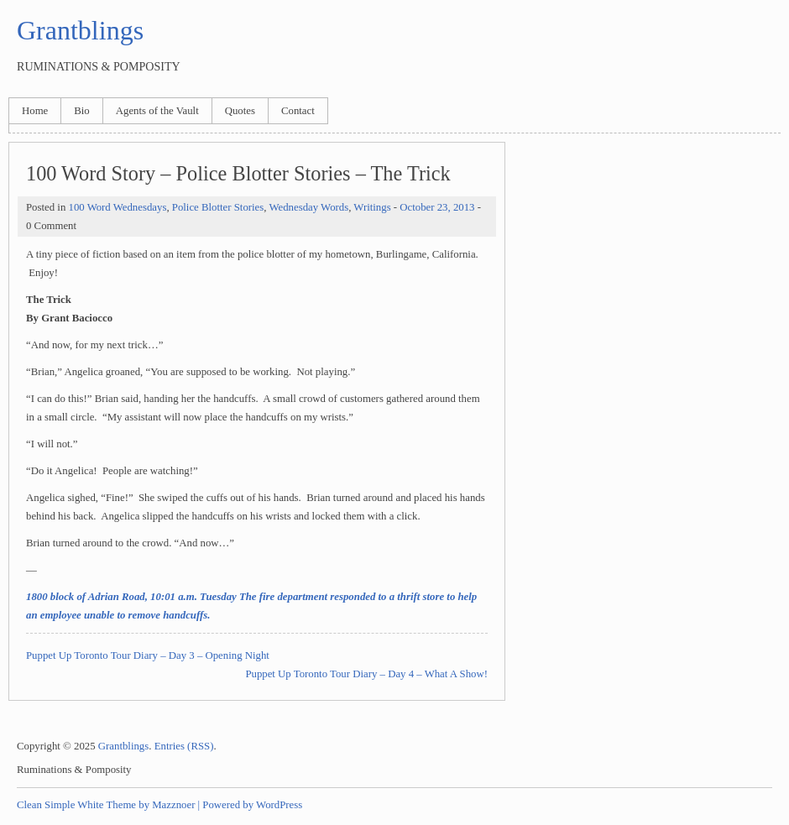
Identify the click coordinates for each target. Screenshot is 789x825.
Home (35, 111)
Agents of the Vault (157, 111)
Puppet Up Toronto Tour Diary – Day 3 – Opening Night (147, 655)
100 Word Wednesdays (117, 207)
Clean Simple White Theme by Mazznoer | (108, 805)
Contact (298, 111)
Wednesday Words (308, 207)
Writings (371, 207)
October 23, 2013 (437, 207)
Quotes (240, 111)
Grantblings (80, 30)
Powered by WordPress (252, 805)
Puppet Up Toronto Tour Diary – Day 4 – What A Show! (366, 674)
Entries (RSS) (184, 746)
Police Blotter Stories (218, 207)
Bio (82, 111)
